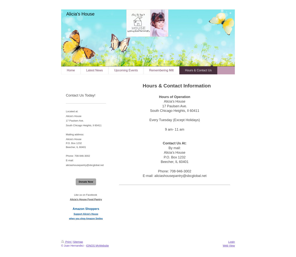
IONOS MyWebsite (97, 245)
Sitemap (78, 241)
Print (66, 241)
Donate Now (86, 181)
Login (231, 241)
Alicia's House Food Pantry (86, 199)
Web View (229, 245)
